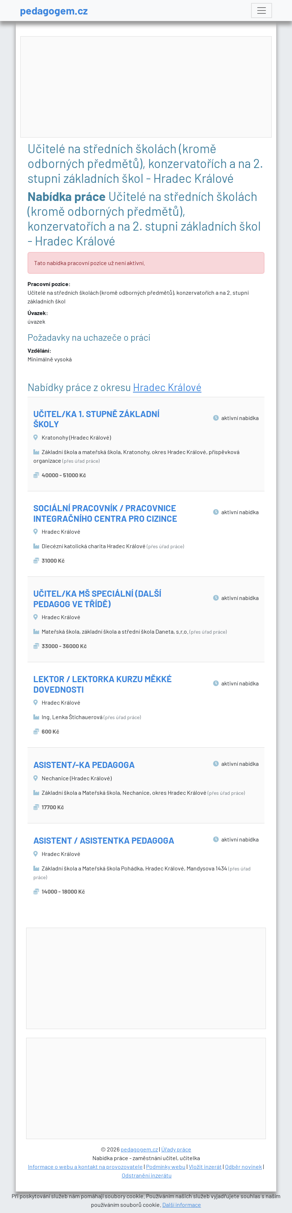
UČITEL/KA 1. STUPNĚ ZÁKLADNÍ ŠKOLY (96, 418)
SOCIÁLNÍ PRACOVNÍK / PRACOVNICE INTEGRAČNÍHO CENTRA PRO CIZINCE (105, 513)
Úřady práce (176, 1149)
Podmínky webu (165, 1166)
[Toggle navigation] (261, 10)
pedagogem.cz (54, 10)
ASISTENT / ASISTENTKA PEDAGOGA (103, 840)
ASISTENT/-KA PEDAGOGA (84, 764)
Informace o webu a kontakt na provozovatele (85, 1166)
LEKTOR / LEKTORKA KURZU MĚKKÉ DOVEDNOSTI (102, 683)
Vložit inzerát (205, 1166)
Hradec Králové (167, 387)
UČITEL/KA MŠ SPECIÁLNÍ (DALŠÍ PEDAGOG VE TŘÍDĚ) (97, 598)
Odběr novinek (243, 1166)
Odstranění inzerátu (147, 1175)
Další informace (181, 1204)
